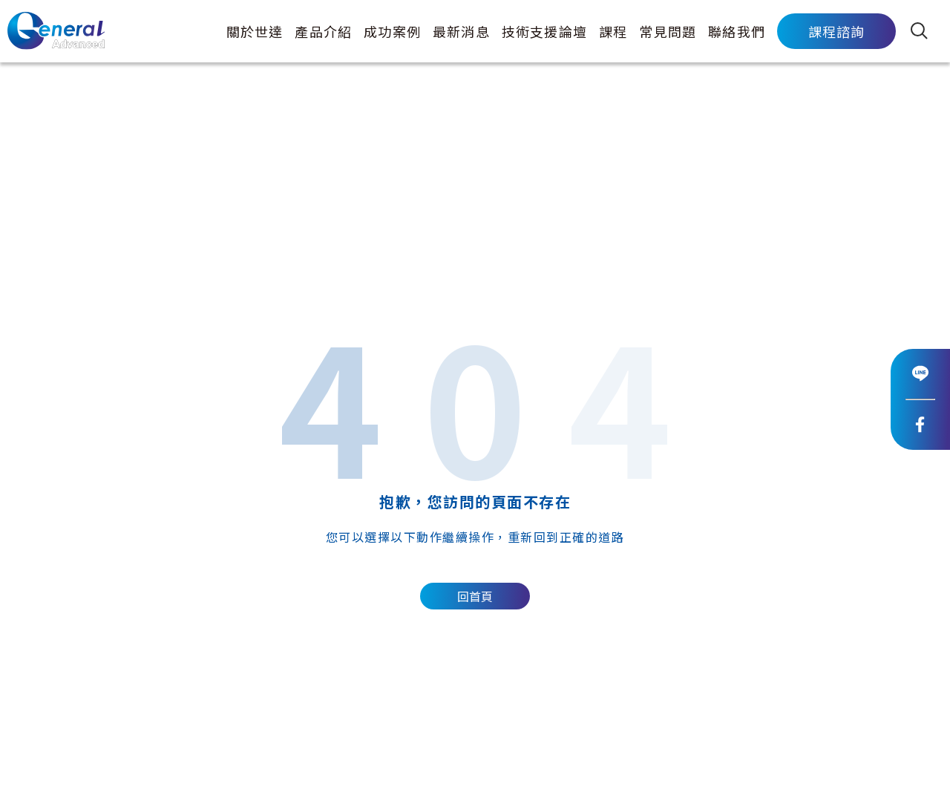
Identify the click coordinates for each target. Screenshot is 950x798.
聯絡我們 (736, 31)
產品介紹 (323, 31)
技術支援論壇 (544, 31)
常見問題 (667, 31)
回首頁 (475, 597)
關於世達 (255, 31)
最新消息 (461, 31)
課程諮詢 (836, 31)
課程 (613, 31)
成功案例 (392, 31)
